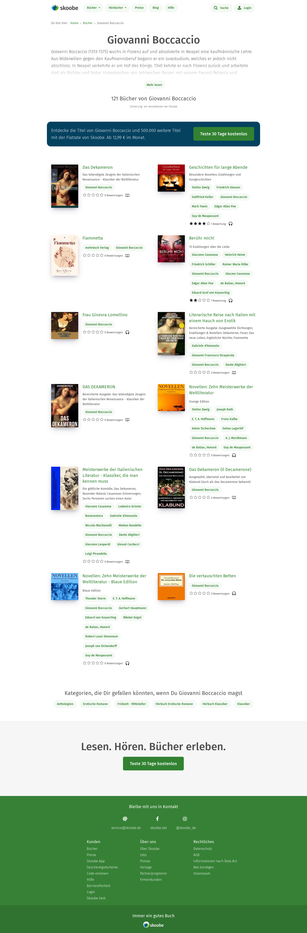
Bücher (92, 8)
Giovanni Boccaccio (98, 187)
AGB (196, 855)
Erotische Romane (95, 704)
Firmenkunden (151, 880)
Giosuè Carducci (128, 544)
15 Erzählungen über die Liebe (209, 247)
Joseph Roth (225, 409)
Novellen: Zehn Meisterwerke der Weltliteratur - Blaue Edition (114, 578)
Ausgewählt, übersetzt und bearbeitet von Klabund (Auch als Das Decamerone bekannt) (220, 479)
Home (74, 23)
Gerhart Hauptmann (132, 608)
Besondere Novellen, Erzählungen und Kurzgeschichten (215, 177)
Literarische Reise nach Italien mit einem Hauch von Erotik (222, 317)
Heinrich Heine (235, 255)
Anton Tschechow (203, 428)
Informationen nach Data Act (215, 861)
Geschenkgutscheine (102, 867)
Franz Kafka (229, 419)
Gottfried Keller (202, 197)
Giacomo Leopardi (97, 544)
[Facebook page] (158, 823)
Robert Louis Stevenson (101, 636)
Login (244, 8)
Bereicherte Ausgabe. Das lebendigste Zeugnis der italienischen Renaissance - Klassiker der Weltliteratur (114, 399)
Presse (145, 861)
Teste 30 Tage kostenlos (223, 133)
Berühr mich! (201, 238)
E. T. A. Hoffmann (203, 419)
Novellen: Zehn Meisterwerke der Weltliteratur (221, 389)
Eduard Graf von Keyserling (211, 293)
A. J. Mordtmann (236, 438)
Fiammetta (93, 238)
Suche (221, 8)
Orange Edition (199, 401)
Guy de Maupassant (205, 216)
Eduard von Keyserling (100, 617)
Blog (156, 8)
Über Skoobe (149, 849)
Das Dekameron (98, 167)
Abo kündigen (203, 867)
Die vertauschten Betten (212, 575)
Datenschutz (202, 849)
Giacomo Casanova (205, 255)
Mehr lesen (154, 85)
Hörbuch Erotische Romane (174, 704)
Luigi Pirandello (96, 554)
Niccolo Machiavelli (98, 525)
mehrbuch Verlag (97, 248)
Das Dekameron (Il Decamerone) (220, 469)
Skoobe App (96, 861)
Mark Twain (199, 206)
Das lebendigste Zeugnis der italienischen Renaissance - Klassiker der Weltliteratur (111, 177)
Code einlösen (97, 873)
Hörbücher (116, 8)
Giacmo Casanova (238, 274)
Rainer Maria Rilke (235, 264)
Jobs (143, 855)
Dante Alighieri (236, 365)
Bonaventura (94, 516)
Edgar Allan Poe (225, 206)
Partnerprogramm (153, 873)
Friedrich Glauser (228, 187)
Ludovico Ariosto (129, 506)
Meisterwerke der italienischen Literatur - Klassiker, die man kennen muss (113, 475)
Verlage (146, 867)
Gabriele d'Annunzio (205, 346)
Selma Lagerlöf (232, 428)
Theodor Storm (95, 598)
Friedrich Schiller (204, 264)
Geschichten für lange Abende (218, 167)
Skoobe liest (96, 898)
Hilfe (171, 8)
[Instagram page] (186, 823)
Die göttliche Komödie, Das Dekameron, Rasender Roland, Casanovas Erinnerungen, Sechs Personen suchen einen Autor (112, 493)
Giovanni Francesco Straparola (213, 355)
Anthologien (65, 704)
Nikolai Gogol (132, 617)
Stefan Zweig (201, 187)
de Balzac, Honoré (232, 283)
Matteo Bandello (130, 525)
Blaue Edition (92, 590)
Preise (139, 8)
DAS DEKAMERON (99, 386)
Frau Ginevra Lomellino (105, 314)
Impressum (201, 873)
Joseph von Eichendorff (101, 646)
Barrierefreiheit (98, 886)
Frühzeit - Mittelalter (131, 704)
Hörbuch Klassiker (215, 704)
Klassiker (243, 704)
